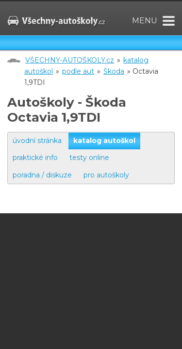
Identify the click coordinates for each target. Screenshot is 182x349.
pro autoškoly (106, 175)
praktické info (35, 157)
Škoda (113, 71)
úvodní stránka (37, 140)
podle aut (78, 71)
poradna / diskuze (42, 175)
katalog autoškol (104, 140)
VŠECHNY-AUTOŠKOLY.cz (69, 60)
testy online (89, 157)
